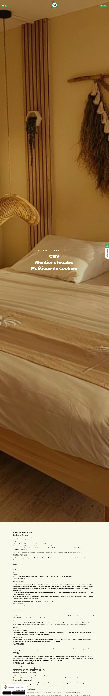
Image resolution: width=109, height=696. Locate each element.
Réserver (107, 253)
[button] (103, 6)
